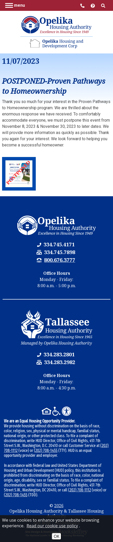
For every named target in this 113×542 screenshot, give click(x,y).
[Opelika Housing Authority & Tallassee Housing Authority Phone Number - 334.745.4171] (59, 244)
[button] (15, 5)
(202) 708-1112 (79, 490)
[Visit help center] (93, 5)
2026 (58, 505)
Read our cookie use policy (52, 526)
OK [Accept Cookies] (56, 536)
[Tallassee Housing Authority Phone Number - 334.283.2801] (59, 354)
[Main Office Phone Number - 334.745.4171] (83, 5)
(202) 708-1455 (46, 450)
